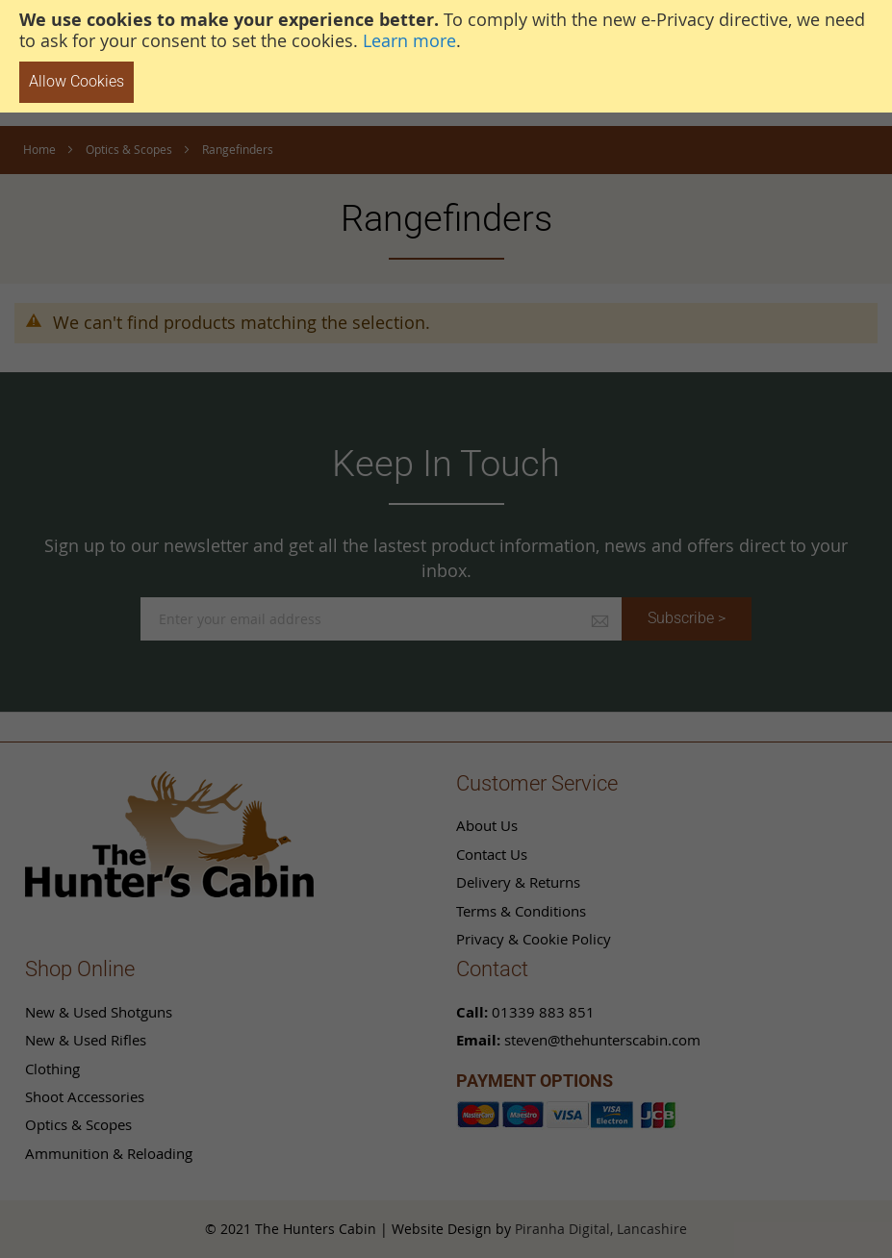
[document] (446, 56)
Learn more (409, 40)
